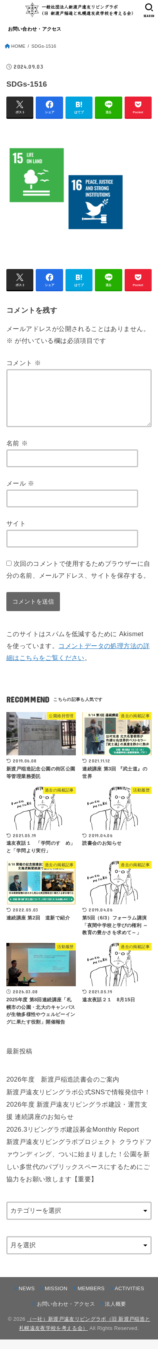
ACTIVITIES (129, 1298)
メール (20, 492)
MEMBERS (90, 1298)
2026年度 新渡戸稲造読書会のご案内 (62, 1088)
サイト (16, 532)
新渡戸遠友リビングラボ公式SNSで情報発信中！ (78, 1101)
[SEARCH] (149, 10)
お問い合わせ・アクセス (35, 29)
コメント (23, 362)
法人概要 (115, 1313)
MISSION (56, 1298)
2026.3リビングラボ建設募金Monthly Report (72, 1138)
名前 (17, 452)
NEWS (27, 1298)
